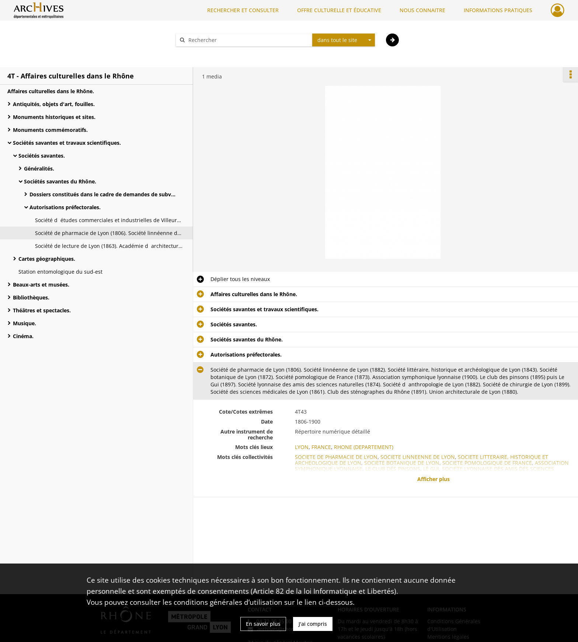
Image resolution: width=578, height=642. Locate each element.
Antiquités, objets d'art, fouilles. (54, 104)
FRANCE (321, 446)
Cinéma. (23, 336)
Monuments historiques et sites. (54, 116)
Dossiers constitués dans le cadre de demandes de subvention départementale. (103, 194)
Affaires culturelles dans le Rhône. (50, 91)
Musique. (24, 323)
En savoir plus (263, 623)
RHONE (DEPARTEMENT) (363, 446)
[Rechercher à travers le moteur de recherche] (247, 40)
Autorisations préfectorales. (65, 207)
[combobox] (343, 40)
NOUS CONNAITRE (422, 10)
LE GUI (431, 468)
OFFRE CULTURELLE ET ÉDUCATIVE (339, 10)
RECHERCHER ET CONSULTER (243, 10)
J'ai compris (313, 623)
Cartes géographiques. (46, 258)
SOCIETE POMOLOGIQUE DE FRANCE (487, 462)
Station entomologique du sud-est (60, 271)
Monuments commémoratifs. (50, 129)
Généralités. (39, 168)
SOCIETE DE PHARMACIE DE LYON (336, 456)
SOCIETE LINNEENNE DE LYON (417, 456)
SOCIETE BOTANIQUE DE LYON (401, 462)
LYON (302, 446)
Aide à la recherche (204, 53)
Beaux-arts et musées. (41, 284)
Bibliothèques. (31, 297)
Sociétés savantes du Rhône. (60, 181)
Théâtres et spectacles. (42, 310)
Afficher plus (433, 479)
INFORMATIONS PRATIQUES (498, 10)
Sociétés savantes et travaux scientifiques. (67, 142)
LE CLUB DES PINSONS (392, 468)
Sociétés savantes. (41, 155)
